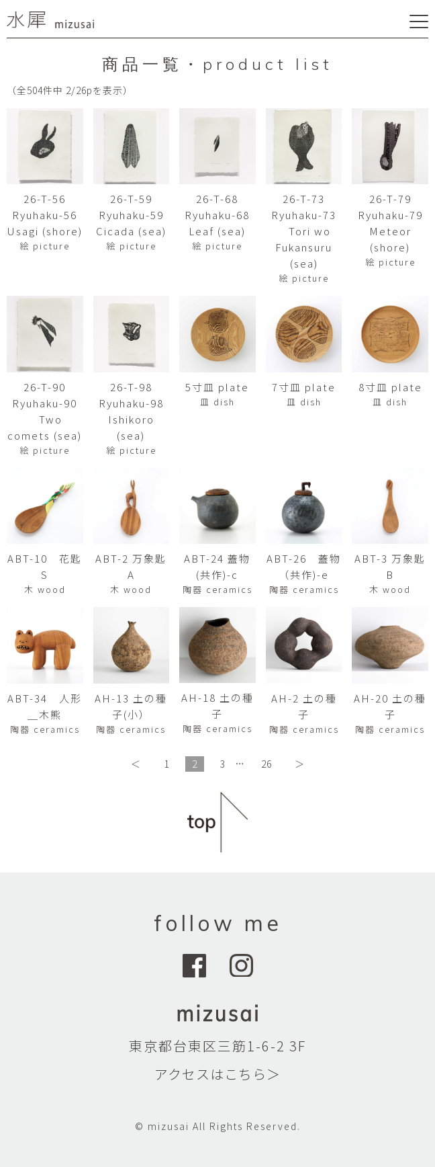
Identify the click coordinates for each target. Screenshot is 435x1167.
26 (266, 763)
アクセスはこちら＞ (217, 1074)
